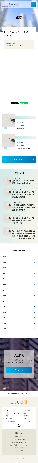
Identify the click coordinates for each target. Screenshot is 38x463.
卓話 (7, 416)
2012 (4, 312)
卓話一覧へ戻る (19, 159)
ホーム (7, 410)
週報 (25, 413)
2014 (4, 301)
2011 (4, 318)
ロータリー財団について (25, 149)
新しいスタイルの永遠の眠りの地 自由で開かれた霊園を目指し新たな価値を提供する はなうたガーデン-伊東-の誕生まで (23, 234)
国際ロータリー (19, 437)
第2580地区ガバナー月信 (19, 442)
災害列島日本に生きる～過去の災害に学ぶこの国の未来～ (23, 182)
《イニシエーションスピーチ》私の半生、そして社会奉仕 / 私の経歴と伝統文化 (23, 194)
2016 (4, 290)
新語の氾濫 (20, 128)
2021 (4, 279)
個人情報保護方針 (13, 394)
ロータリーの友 (19, 447)
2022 (4, 273)
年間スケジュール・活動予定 (14, 413)
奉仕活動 (26, 416)
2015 (4, 295)
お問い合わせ (27, 418)
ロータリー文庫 (19, 450)
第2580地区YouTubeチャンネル (19, 445)
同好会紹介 (9, 418)
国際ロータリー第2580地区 (19, 439)
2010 (4, 323)
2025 (4, 257)
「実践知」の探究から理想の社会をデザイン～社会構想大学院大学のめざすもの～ (23, 207)
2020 (4, 284)
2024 (4, 262)
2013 (4, 306)
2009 (4, 329)
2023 (4, 268)
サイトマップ (25, 394)
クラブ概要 (27, 410)
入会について (19, 370)
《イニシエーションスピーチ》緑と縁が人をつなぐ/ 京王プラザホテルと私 (23, 220)
